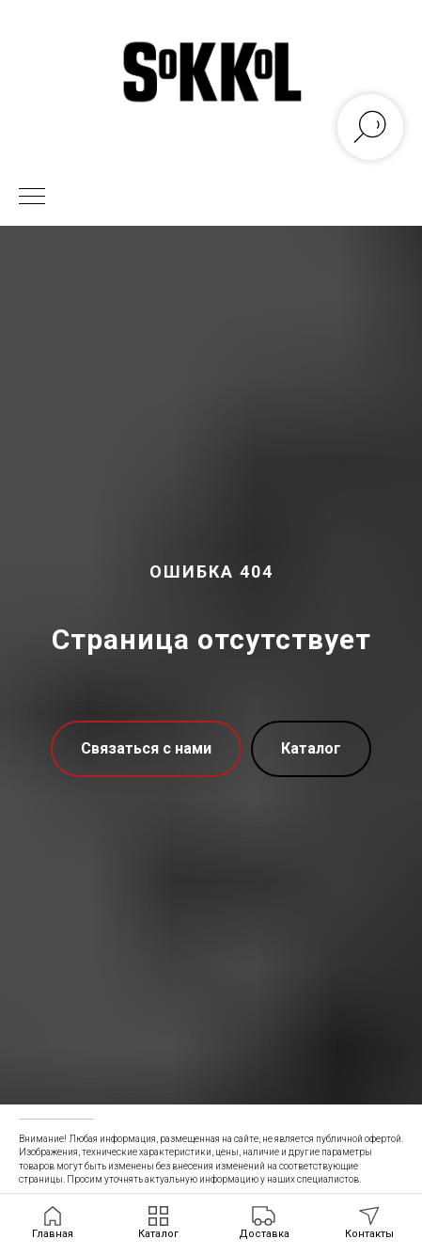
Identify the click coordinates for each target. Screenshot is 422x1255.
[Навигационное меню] (32, 197)
